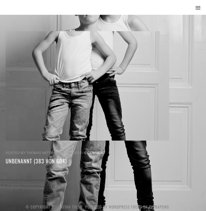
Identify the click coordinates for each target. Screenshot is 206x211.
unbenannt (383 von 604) (36, 161)
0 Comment (94, 153)
